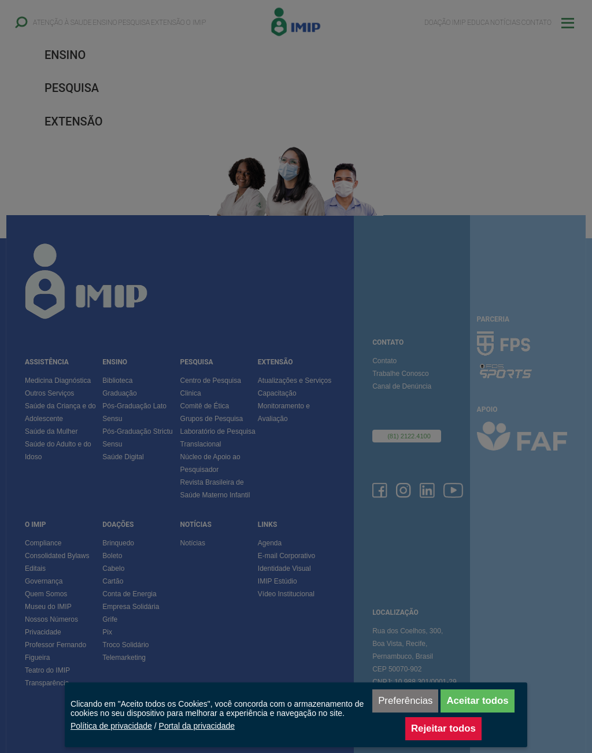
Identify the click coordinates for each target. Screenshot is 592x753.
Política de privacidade (111, 725)
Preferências (405, 700)
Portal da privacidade (197, 725)
